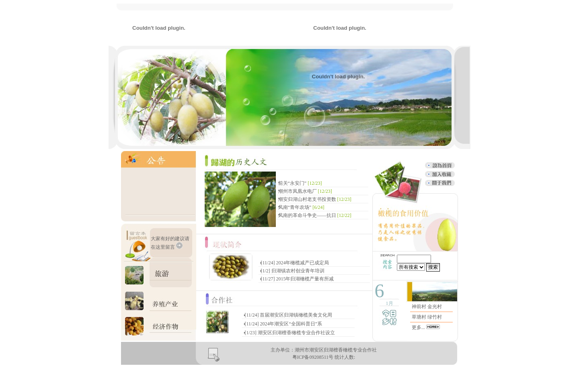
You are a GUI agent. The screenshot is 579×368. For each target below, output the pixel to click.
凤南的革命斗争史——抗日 (307, 215)
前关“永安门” (293, 183)
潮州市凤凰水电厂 (297, 191)
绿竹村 (434, 317)
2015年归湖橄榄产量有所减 (305, 279)
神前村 (419, 306)
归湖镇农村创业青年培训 (297, 271)
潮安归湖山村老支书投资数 (307, 199)
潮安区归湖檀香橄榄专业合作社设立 (296, 332)
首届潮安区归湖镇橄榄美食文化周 (296, 315)
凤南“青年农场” (295, 207)
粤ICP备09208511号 (312, 357)
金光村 (434, 306)
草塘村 (419, 317)
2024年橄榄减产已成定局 (302, 263)
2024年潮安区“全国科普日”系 (291, 324)
